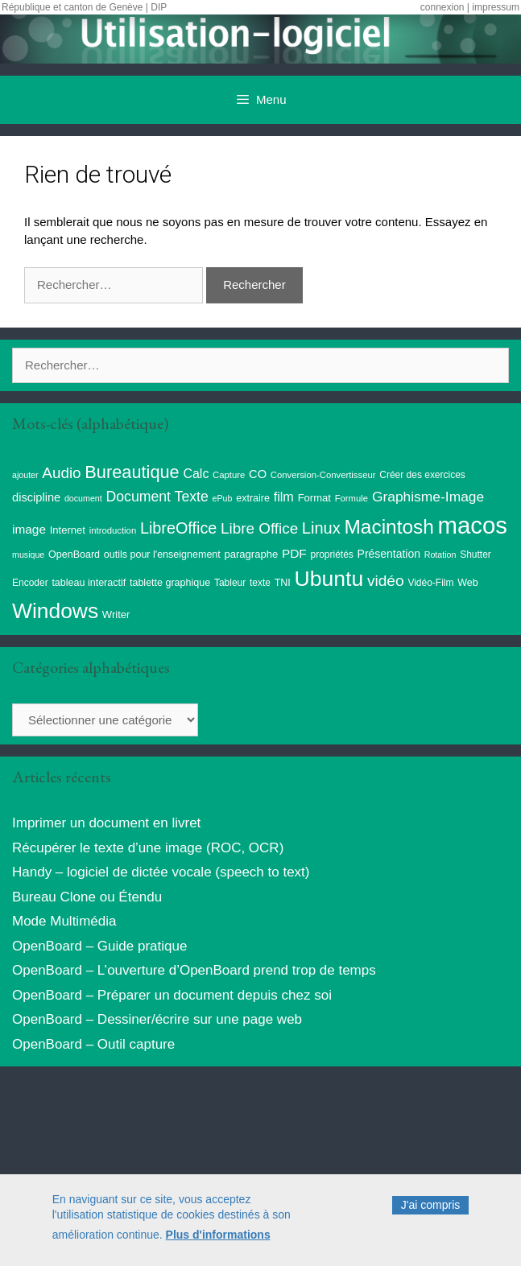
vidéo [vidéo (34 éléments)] (385, 580)
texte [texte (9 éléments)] (260, 582)
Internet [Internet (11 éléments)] (67, 530)
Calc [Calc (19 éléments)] (196, 473)
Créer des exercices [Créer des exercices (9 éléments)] (422, 474)
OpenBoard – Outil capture (93, 1044)
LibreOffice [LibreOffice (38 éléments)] (178, 528)
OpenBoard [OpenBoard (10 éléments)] (74, 554)
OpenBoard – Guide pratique (99, 946)
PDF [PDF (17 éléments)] (294, 553)
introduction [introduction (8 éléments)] (113, 530)
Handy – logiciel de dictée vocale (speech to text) (160, 872)
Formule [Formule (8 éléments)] (352, 498)
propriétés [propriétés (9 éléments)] (332, 554)
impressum (495, 7)
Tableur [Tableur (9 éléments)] (230, 582)
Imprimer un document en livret (106, 823)
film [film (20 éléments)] (284, 496)
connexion (442, 7)
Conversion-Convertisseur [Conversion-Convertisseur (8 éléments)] (323, 475)
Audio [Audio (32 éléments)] (61, 472)
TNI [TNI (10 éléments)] (283, 582)
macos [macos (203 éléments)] (472, 525)
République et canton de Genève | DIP (84, 7)
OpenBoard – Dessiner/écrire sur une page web (157, 1019)
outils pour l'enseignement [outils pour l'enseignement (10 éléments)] (162, 554)
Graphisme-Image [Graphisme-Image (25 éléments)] (428, 497)
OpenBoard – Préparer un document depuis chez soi (172, 995)
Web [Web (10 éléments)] (467, 582)
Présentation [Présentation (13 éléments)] (389, 553)
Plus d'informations (218, 1239)
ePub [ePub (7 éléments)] (223, 498)
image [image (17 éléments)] (29, 529)
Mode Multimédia (64, 921)
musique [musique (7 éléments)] (28, 554)
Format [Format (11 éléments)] (314, 498)
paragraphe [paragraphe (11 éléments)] (252, 554)
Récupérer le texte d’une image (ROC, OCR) (147, 848)
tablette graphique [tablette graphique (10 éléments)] (170, 582)
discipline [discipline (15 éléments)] (36, 497)
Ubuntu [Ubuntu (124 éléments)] (329, 579)
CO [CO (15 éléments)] (258, 474)
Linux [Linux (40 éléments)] (321, 528)
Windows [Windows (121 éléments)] (55, 611)
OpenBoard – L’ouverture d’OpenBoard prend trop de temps (194, 970)
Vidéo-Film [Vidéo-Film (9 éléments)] (430, 582)
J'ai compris (430, 1209)
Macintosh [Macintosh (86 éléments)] (389, 527)
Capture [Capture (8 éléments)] (229, 475)
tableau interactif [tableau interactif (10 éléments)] (89, 582)
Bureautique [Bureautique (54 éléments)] (132, 472)
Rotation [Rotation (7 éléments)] (440, 554)
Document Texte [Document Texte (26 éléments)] (156, 497)
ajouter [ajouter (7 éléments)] (25, 475)
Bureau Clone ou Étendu (87, 897)
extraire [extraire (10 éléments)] (253, 498)
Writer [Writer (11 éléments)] (116, 614)
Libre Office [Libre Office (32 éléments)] (259, 528)
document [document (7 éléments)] (83, 498)
